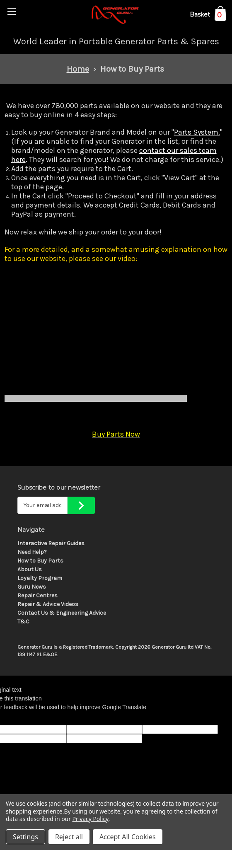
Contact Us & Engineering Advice (61, 612)
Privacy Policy (90, 819)
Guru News (31, 586)
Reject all (69, 836)
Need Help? (32, 551)
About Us (29, 569)
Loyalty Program (39, 578)
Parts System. (197, 132)
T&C (23, 621)
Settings (25, 836)
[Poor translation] (27, 718)
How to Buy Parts (40, 560)
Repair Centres (37, 595)
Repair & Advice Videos (47, 604)
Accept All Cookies (127, 836)
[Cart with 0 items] (208, 16)
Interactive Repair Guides (51, 543)
